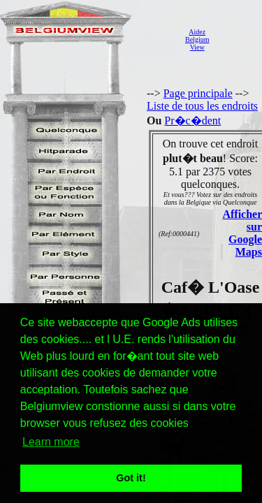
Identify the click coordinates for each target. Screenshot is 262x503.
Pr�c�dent (192, 120)
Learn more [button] (51, 442)
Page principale (198, 93)
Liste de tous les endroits (202, 106)
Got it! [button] (130, 477)
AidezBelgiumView (197, 39)
